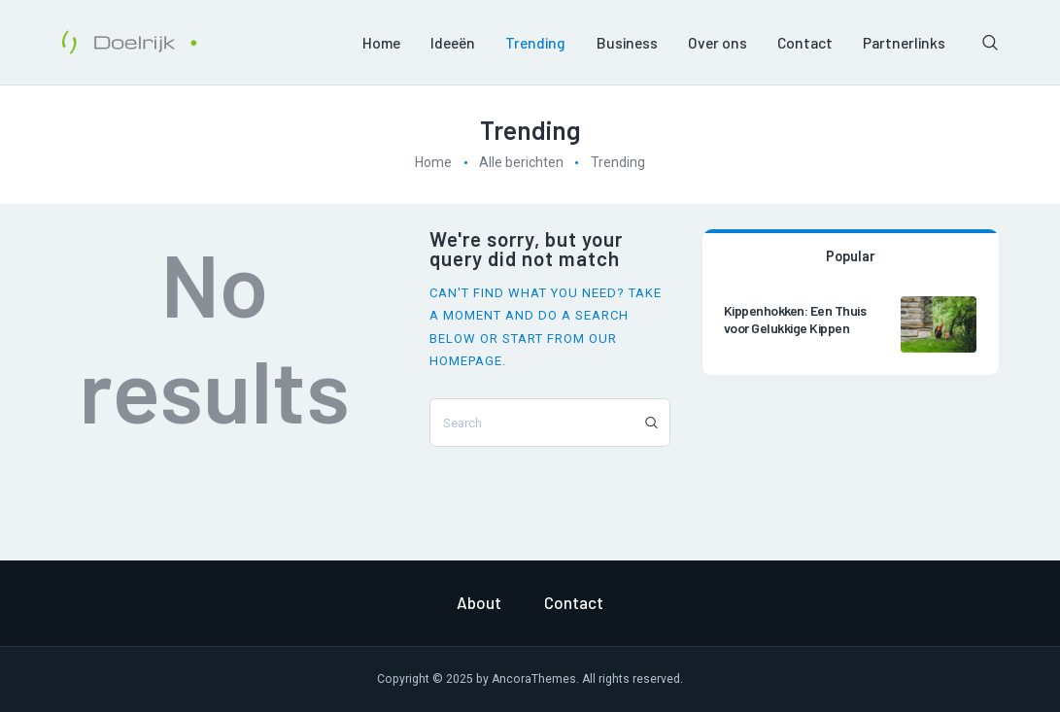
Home (433, 162)
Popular (850, 255)
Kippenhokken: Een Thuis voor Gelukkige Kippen (795, 319)
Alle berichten (521, 162)
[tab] (850, 254)
